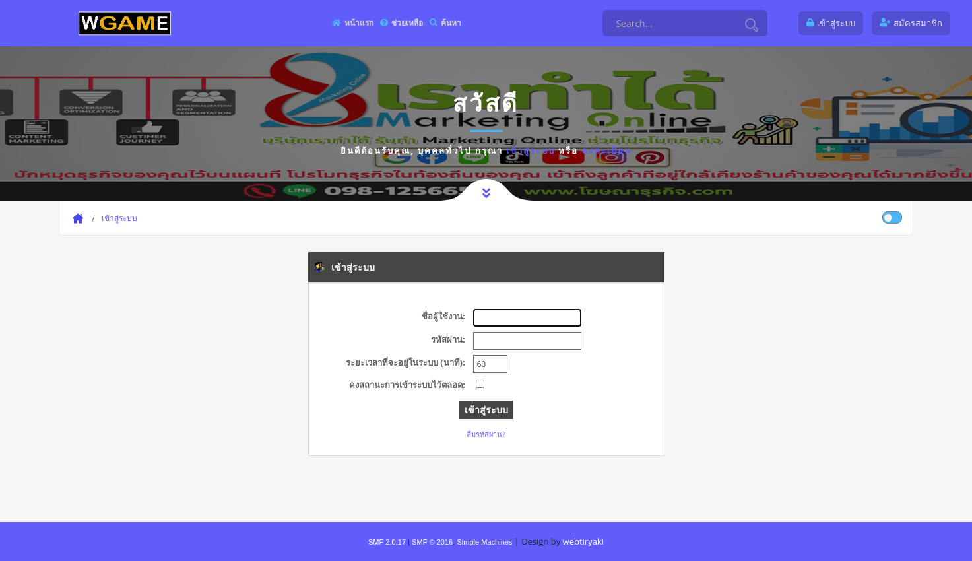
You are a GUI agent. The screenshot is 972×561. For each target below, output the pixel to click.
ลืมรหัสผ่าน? (486, 434)
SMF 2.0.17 (387, 542)
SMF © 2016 (432, 542)
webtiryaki (583, 541)
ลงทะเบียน (607, 150)
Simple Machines (484, 542)
